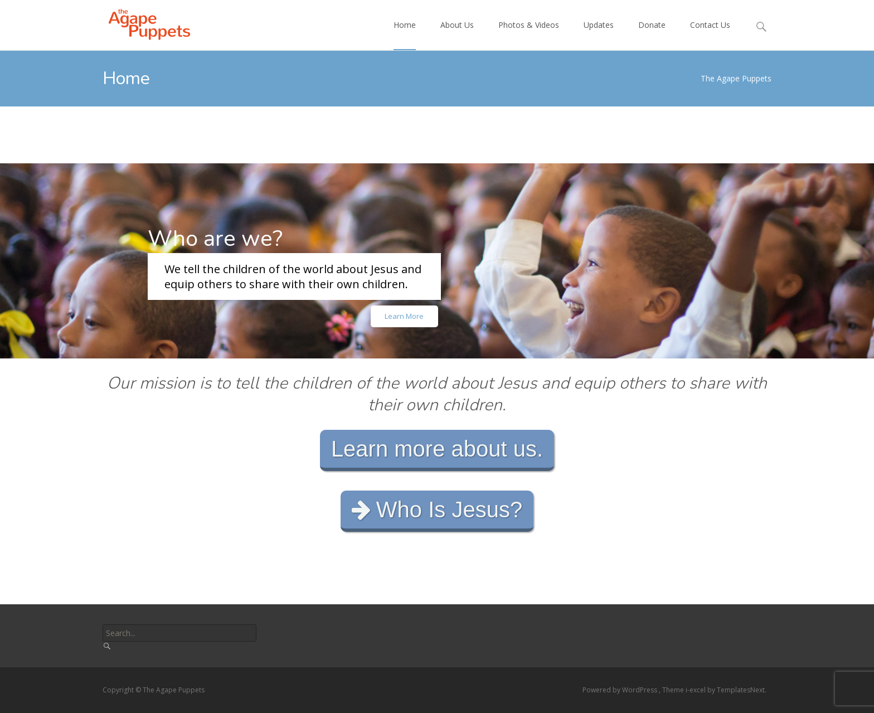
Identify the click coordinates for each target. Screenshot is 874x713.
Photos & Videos (528, 35)
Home (405, 35)
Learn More (404, 316)
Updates (599, 35)
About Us (457, 35)
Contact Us (710, 35)
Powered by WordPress (620, 690)
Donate (652, 35)
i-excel (696, 690)
